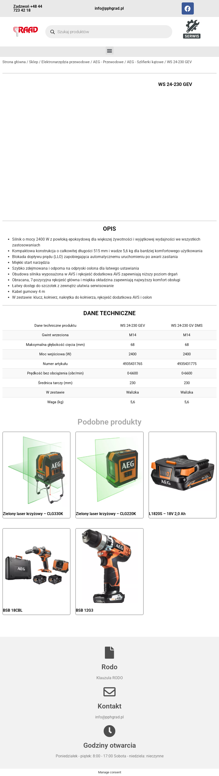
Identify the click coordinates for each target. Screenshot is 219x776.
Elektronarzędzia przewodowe (65, 62)
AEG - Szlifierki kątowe (145, 62)
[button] (110, 50)
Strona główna (14, 62)
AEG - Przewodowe (108, 62)
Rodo (109, 667)
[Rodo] (109, 653)
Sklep (33, 62)
